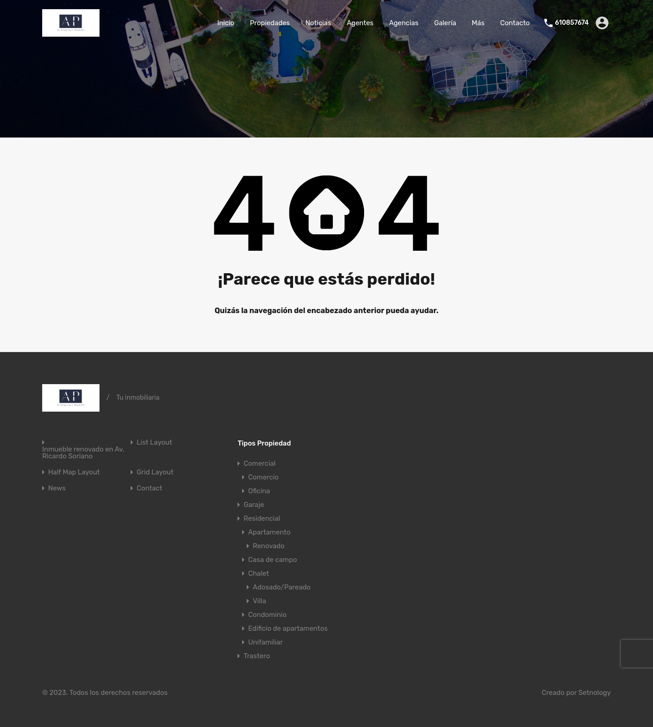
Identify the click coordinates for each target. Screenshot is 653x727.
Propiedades (270, 23)
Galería (445, 23)
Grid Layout (155, 472)
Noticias (318, 23)
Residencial (261, 518)
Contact (149, 488)
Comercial (259, 463)
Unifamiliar (265, 642)
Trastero (256, 656)
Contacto (515, 23)
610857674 (572, 23)
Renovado (268, 546)
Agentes (360, 23)
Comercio (263, 477)
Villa (259, 601)
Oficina (259, 491)
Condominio (267, 615)
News (57, 488)
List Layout (154, 442)
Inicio (225, 23)
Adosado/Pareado (281, 587)
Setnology (594, 692)
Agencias (403, 23)
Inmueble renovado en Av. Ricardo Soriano (83, 453)
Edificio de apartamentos (287, 628)
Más (478, 23)
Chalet (258, 573)
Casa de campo (272, 560)
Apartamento (269, 532)
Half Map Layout (74, 472)
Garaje (253, 505)
